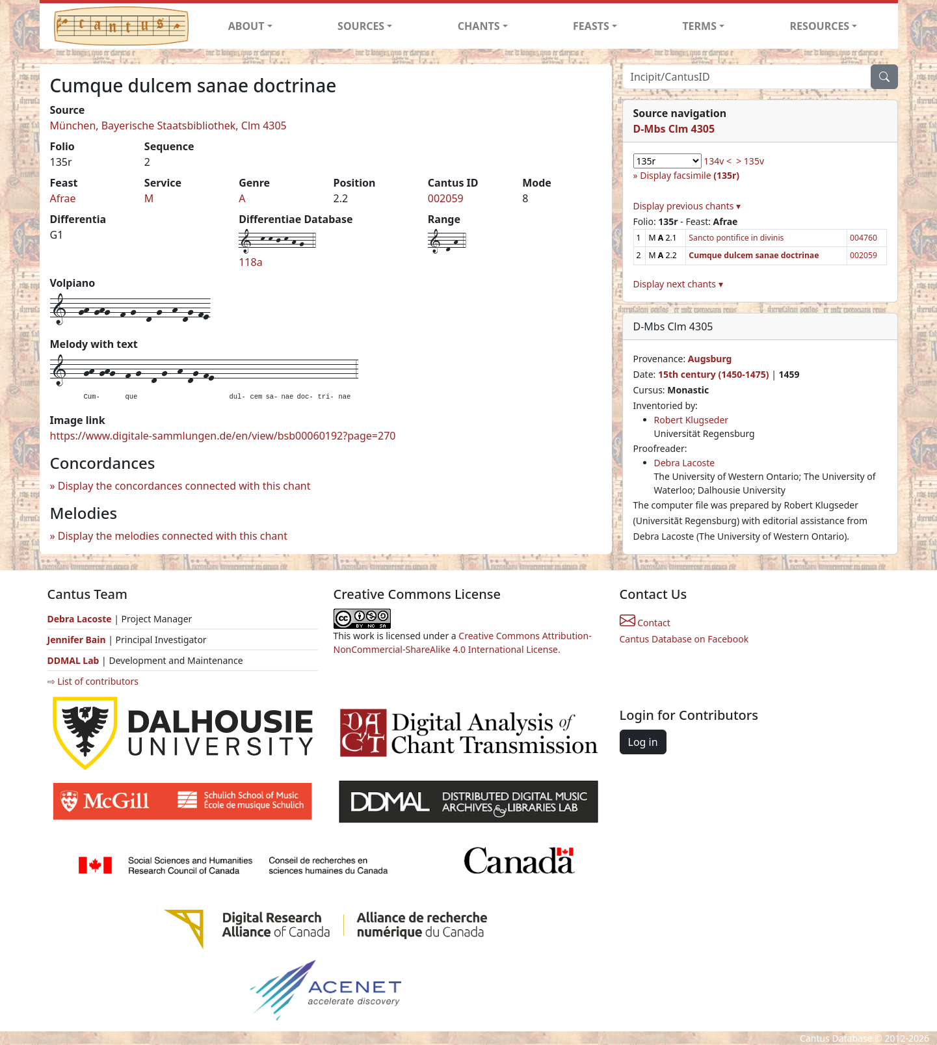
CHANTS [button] (479, 26)
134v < (718, 161)
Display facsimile (689, 175)
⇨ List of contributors (93, 681)
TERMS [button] (699, 26)
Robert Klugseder (691, 420)
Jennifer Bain (78, 639)
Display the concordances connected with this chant (184, 486)
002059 (446, 198)
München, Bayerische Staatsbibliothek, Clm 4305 (168, 125)
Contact (645, 622)
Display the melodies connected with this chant (172, 536)
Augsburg (710, 358)
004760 (863, 237)
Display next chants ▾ (678, 284)
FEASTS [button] (591, 26)
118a (250, 262)
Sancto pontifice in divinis (736, 237)
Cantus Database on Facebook (684, 639)
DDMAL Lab (73, 660)
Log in (643, 742)
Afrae (63, 198)
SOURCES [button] (360, 26)
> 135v (750, 161)
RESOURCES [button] (820, 26)
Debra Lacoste (684, 462)
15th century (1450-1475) (713, 374)
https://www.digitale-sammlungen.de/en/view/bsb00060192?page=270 (223, 436)
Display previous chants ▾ (687, 206)
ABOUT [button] (246, 26)
